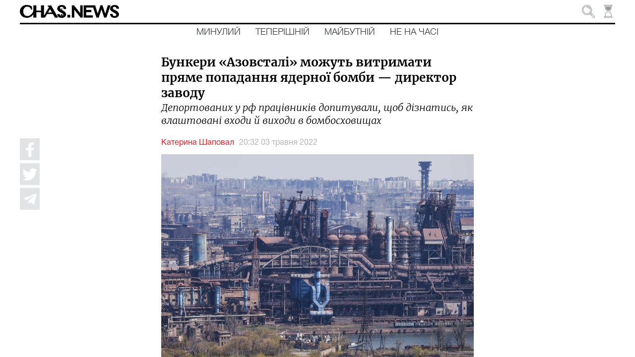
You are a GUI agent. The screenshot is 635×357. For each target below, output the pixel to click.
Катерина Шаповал (197, 142)
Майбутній (349, 32)
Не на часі (414, 32)
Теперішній (282, 32)
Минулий (218, 32)
